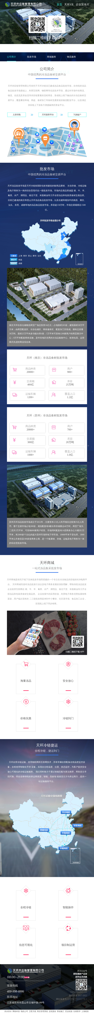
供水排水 (8, 1011)
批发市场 (31, 57)
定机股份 (52, 1011)
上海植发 (85, 1011)
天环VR (68, 4)
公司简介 (11, 57)
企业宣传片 (82, 4)
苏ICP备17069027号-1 (77, 999)
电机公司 (24, 1011)
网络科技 (16, 1011)
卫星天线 (32, 1011)
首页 (59, 4)
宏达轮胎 (68, 1011)
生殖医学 (77, 1011)
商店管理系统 (42, 1011)
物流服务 (71, 57)
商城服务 (51, 57)
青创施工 (60, 1011)
